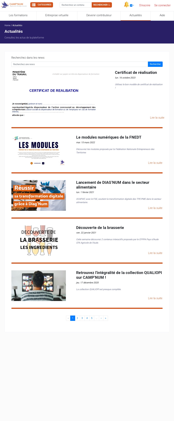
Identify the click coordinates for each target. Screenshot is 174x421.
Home (7, 25)
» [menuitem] (105, 318)
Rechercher (101, 4)
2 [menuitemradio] (77, 318)
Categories (41, 5)
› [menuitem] (101, 318)
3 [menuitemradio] (82, 318)
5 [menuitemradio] (91, 318)
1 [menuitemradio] (72, 318)
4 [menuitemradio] (87, 318)
